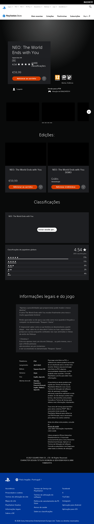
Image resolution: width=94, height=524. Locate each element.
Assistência (62, 7)
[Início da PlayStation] (4, 6)
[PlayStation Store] (13, 13)
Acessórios (37, 7)
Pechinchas (62, 14)
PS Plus (28, 7)
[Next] (89, 109)
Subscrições (75, 14)
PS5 (16, 7)
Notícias (46, 7)
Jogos (9, 7)
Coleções (50, 14)
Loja (54, 7)
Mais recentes (37, 14)
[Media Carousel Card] (22, 109)
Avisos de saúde (53, 424)
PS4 (21, 7)
